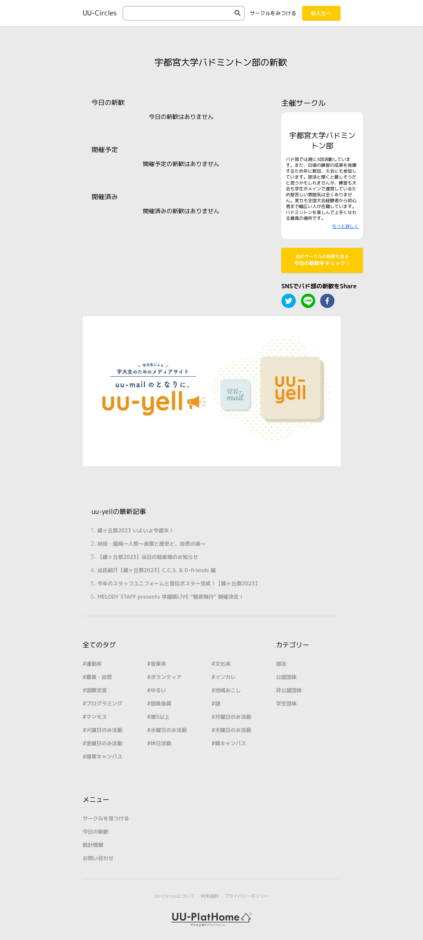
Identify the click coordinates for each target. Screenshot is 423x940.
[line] (308, 300)
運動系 (94, 663)
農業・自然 (99, 676)
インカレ (225, 676)
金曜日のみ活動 (104, 743)
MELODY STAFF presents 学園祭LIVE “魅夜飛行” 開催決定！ (171, 596)
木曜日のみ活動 (233, 729)
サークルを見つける (106, 818)
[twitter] (288, 300)
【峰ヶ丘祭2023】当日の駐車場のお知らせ (148, 556)
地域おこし (228, 690)
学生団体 (286, 703)
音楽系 (158, 663)
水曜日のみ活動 (169, 729)
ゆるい (158, 690)
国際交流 (96, 690)
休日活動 (161, 743)
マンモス (96, 716)
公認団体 (286, 676)
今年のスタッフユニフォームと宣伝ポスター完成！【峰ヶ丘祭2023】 (179, 583)
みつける (273, 13)
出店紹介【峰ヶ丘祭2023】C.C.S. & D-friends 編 (157, 570)
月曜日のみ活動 (233, 716)
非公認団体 (289, 690)
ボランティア (166, 676)
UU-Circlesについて (175, 896)
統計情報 (93, 844)
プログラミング (104, 703)
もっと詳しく (345, 226)
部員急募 (161, 703)
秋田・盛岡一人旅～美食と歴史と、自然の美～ (152, 543)
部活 (281, 663)
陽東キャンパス (104, 756)
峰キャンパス (230, 743)
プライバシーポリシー (246, 896)
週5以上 (160, 716)
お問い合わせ (98, 858)
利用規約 (209, 896)
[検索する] (237, 12)
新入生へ (321, 13)
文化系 (222, 663)
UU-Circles (100, 13)
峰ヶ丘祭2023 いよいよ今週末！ (136, 530)
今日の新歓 (96, 831)
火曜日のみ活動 (104, 729)
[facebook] (327, 300)
